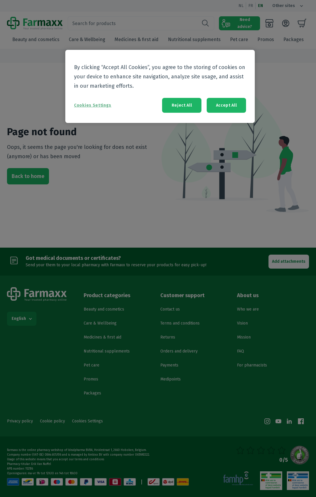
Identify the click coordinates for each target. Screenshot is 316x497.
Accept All (226, 105)
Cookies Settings (92, 105)
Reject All (182, 105)
